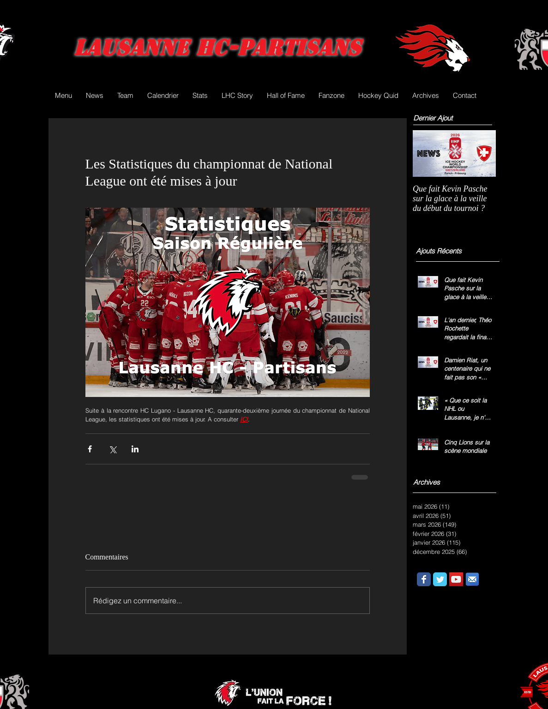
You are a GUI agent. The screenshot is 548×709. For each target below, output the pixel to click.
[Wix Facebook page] (424, 579)
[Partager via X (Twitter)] (112, 449)
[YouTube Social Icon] (456, 579)
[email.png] (472, 579)
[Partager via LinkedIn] (135, 449)
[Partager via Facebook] (89, 449)
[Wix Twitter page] (440, 579)
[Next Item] (481, 153)
